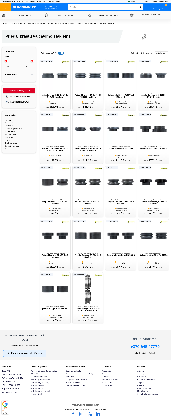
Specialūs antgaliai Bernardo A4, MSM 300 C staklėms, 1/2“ (87, 309)
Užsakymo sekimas (54, 1)
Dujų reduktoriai (36, 394)
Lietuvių (133, 1)
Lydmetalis (70, 377)
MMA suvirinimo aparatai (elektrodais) (43, 371)
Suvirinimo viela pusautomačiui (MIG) (79, 374)
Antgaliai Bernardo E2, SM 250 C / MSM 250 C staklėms (153, 96)
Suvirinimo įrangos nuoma (108, 15)
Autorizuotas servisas (65, 15)
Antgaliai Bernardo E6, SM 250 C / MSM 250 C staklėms (88, 149)
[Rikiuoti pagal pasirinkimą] (161, 53)
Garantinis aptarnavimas (13, 129)
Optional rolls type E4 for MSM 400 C (121, 255)
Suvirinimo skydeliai (37, 385)
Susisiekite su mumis (109, 374)
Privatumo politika (11, 134)
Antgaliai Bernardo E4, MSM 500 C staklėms (88, 203)
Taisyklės (8, 140)
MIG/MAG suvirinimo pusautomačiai (43, 374)
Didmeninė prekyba (8, 1)
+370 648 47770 (145, 346)
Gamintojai (105, 377)
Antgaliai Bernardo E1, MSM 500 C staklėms (55, 256)
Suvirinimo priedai (36, 388)
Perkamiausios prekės (110, 380)
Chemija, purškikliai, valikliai (76, 385)
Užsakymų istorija (108, 385)
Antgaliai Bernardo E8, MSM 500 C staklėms (153, 203)
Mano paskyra (107, 383)
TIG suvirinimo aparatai (38, 377)
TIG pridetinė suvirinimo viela (76, 380)
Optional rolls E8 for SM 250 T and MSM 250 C (121, 96)
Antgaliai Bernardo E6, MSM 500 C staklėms (55, 203)
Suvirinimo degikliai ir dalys (40, 383)
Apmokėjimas (30, 1)
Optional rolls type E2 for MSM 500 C (153, 255)
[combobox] (105, 7)
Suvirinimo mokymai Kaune (151, 14)
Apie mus (20, 1)
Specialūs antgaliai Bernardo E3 (120, 148)
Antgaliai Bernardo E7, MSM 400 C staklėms (88, 256)
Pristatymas (41, 1)
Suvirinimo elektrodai (73, 371)
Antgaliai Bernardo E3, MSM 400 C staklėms (121, 203)
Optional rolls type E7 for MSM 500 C (55, 309)
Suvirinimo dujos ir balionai (40, 391)
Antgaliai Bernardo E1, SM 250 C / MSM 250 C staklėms (55, 96)
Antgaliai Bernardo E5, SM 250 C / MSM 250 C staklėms (55, 149)
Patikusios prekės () (161, 1)
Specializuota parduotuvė (23, 15)
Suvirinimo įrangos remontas (15, 149)
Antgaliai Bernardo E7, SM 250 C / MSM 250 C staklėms (88, 96)
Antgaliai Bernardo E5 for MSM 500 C (153, 149)
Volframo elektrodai (73, 383)
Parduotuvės (9, 123)
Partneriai (140, 385)
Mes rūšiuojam (10, 132)
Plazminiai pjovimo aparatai (40, 380)
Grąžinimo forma (11, 143)
